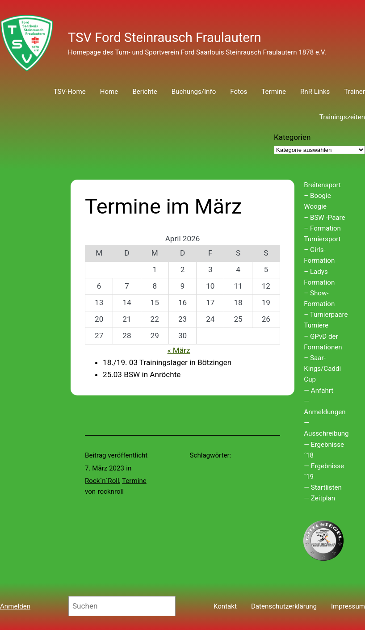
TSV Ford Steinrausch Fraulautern (164, 37)
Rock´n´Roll (102, 481)
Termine (134, 481)
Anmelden (15, 606)
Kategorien (292, 137)
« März (179, 350)
